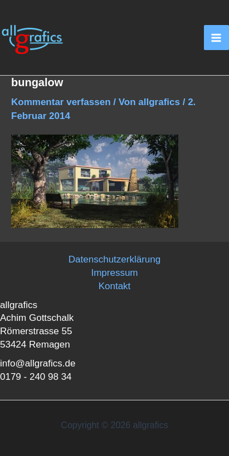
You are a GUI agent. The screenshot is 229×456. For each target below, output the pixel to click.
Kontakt (115, 286)
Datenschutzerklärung (114, 259)
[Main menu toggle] (217, 38)
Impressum (114, 272)
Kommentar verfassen (61, 102)
